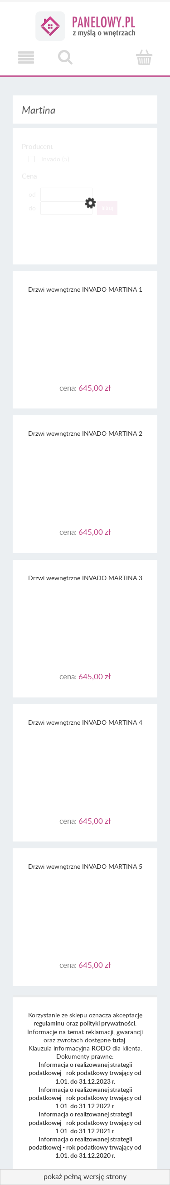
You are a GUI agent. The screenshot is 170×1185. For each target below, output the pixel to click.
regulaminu (49, 1023)
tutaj (118, 1040)
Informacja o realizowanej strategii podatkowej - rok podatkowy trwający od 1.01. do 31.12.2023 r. (85, 1072)
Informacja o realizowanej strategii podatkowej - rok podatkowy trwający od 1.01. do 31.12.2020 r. (85, 1147)
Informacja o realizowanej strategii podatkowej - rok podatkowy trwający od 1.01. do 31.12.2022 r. (85, 1097)
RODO (101, 1048)
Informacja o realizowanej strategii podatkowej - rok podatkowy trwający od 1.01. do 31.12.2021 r (85, 1122)
